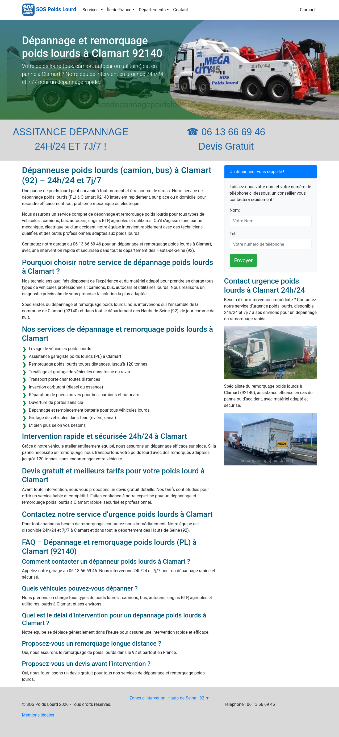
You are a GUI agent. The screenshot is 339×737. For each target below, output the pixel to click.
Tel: (233, 233)
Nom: (235, 210)
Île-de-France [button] (119, 9)
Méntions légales (38, 715)
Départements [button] (152, 9)
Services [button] (90, 9)
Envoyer (243, 260)
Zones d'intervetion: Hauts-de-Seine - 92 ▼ (169, 698)
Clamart (307, 9)
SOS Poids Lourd (56, 9)
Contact (180, 9)
